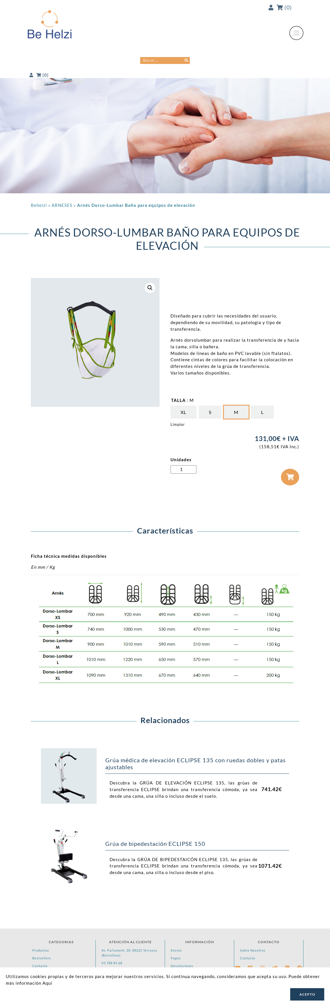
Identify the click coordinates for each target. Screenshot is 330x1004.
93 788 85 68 (112, 963)
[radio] (183, 412)
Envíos (176, 950)
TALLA (178, 400)
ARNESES (62, 205)
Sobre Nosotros (252, 950)
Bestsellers (41, 958)
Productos (40, 950)
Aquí (47, 983)
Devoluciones (182, 966)
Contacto (40, 966)
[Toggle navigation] (296, 33)
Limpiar (177, 424)
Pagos (176, 958)
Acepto (307, 994)
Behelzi (39, 205)
